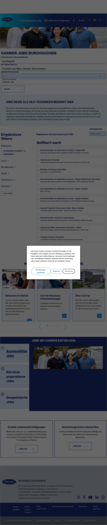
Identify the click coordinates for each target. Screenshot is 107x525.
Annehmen (69, 271)
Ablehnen (56, 271)
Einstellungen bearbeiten (41, 271)
